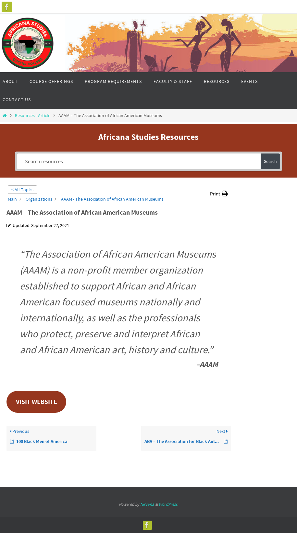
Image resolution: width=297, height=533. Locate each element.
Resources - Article (32, 115)
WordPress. (168, 504)
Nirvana (147, 504)
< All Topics (22, 190)
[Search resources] (139, 161)
